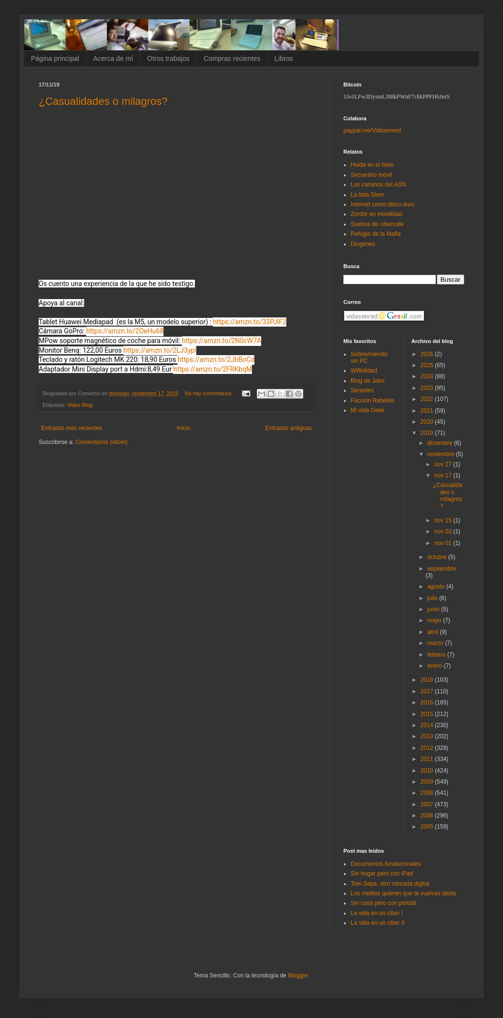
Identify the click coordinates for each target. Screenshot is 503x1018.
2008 (427, 792)
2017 (427, 691)
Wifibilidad (364, 370)
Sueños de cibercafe (377, 224)
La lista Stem (367, 194)
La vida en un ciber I (377, 913)
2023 (427, 388)
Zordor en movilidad (376, 214)
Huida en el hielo (372, 164)
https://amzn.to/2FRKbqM (212, 369)
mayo (435, 620)
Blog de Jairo (368, 380)
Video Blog (79, 405)
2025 (427, 365)
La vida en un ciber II (377, 922)
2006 (427, 815)
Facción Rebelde (372, 400)
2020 (427, 421)
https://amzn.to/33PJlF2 (249, 322)
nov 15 (443, 520)
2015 (427, 714)
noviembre (441, 454)
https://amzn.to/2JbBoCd (216, 359)
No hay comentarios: (209, 393)
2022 (427, 399)
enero (435, 665)
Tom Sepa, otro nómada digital (390, 883)
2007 (427, 804)
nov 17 (443, 475)
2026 (427, 354)
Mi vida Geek (368, 410)
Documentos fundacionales (386, 863)
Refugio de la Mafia (375, 233)
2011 (427, 759)
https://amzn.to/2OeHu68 (124, 331)
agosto (436, 586)
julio (433, 598)
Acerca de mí (113, 58)
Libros (284, 58)
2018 (427, 679)
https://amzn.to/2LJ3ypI (159, 350)
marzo (436, 643)
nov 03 (443, 531)
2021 (427, 410)
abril (433, 632)
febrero (437, 654)
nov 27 (443, 464)
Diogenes (363, 244)
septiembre (441, 568)
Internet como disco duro (382, 204)
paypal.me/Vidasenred (372, 130)
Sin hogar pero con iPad (382, 873)
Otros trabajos (168, 58)
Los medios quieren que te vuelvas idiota (403, 893)
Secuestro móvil (371, 175)
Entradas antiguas (288, 428)
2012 (427, 748)
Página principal (55, 58)
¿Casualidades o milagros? (103, 101)
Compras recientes (232, 58)
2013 (427, 736)
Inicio (184, 428)
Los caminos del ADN (378, 184)
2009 (427, 781)
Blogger (298, 975)
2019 (427, 433)
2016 (427, 702)
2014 (427, 725)
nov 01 (443, 543)
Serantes (362, 390)
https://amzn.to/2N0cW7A (221, 340)
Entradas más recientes (71, 428)
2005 (427, 826)
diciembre (440, 443)
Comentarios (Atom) (101, 442)
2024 (427, 376)
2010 (427, 770)
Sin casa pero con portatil (383, 903)
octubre (437, 557)
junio (434, 609)
